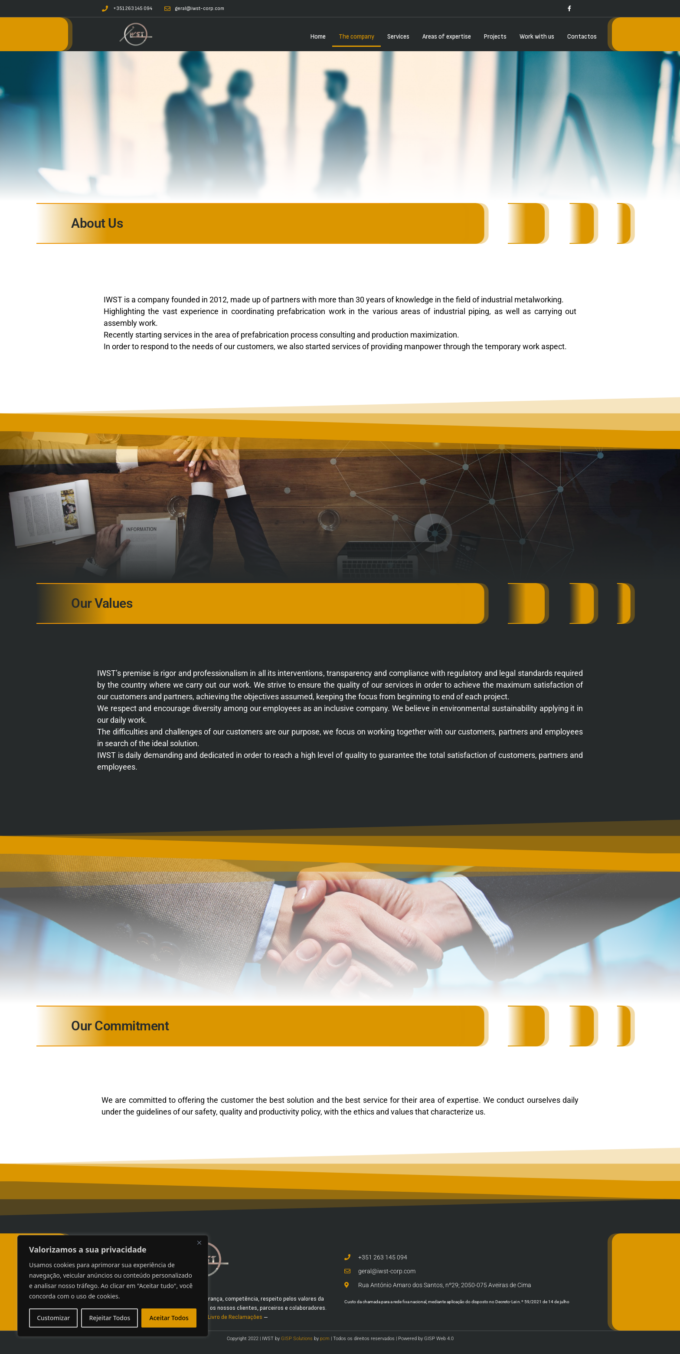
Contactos (582, 37)
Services (398, 37)
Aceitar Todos (169, 1318)
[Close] (199, 1242)
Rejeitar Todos (109, 1318)
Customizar (53, 1318)
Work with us (537, 37)
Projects (495, 37)
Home (318, 37)
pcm (325, 1338)
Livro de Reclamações (235, 1317)
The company (356, 37)
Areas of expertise (446, 37)
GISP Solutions (297, 1338)
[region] (112, 1286)
